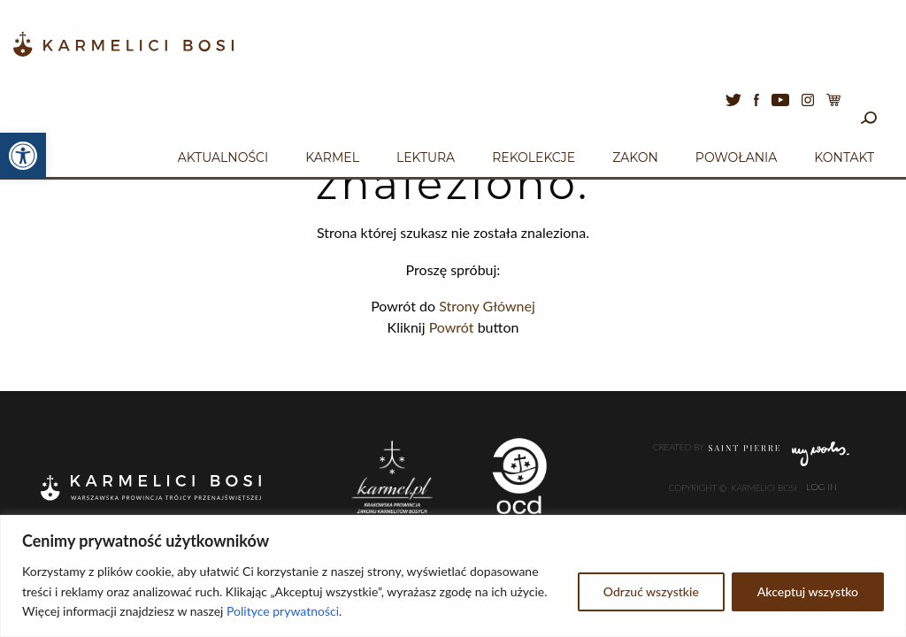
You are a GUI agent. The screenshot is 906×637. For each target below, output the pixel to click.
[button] (23, 156)
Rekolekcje (533, 157)
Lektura (425, 157)
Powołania (736, 157)
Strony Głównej (487, 305)
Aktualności (223, 157)
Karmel (332, 157)
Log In (821, 487)
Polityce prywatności (282, 610)
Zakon (635, 157)
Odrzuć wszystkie (651, 591)
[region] (453, 576)
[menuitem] (223, 155)
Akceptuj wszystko (807, 591)
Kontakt (844, 157)
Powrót (451, 326)
